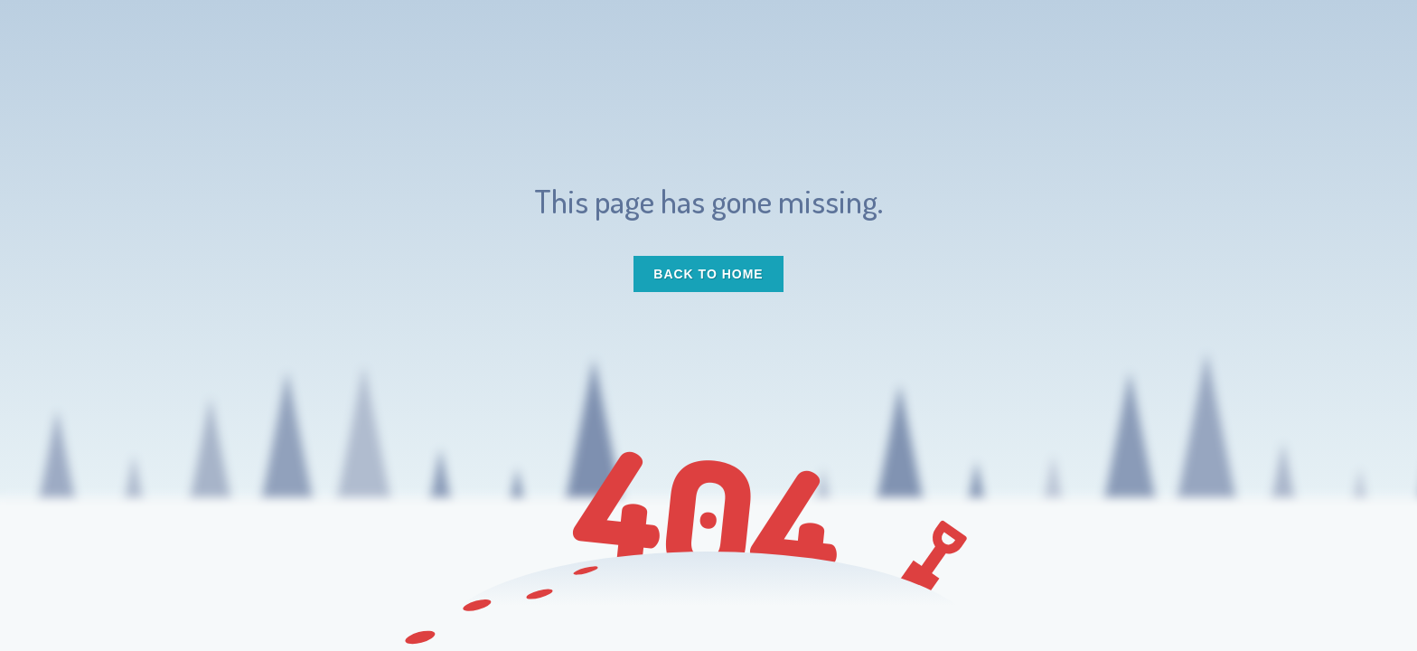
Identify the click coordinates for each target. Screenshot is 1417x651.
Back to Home (708, 274)
